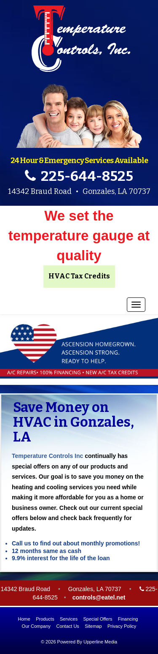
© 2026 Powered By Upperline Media (79, 641)
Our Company (36, 626)
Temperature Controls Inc (47, 455)
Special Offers (97, 618)
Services (69, 618)
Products (45, 618)
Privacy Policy (121, 626)
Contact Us (67, 626)
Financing (128, 618)
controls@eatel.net (99, 597)
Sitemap (93, 626)
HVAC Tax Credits (79, 276)
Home (24, 618)
